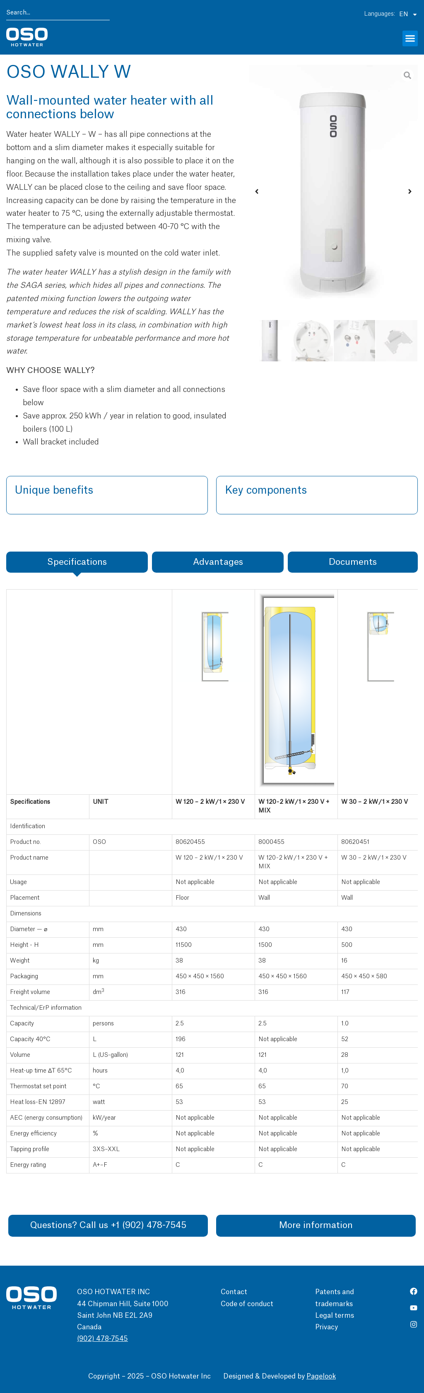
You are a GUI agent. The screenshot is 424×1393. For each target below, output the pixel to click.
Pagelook (321, 1376)
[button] (410, 38)
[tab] (77, 562)
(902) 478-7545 (102, 1339)
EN (408, 14)
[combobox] (58, 14)
